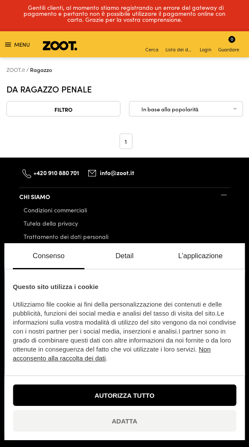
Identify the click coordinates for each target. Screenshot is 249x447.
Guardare (228, 44)
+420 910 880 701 (56, 172)
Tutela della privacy (51, 223)
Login (205, 45)
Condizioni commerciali (55, 210)
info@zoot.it (117, 172)
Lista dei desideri (179, 45)
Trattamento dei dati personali (66, 236)
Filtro (63, 109)
